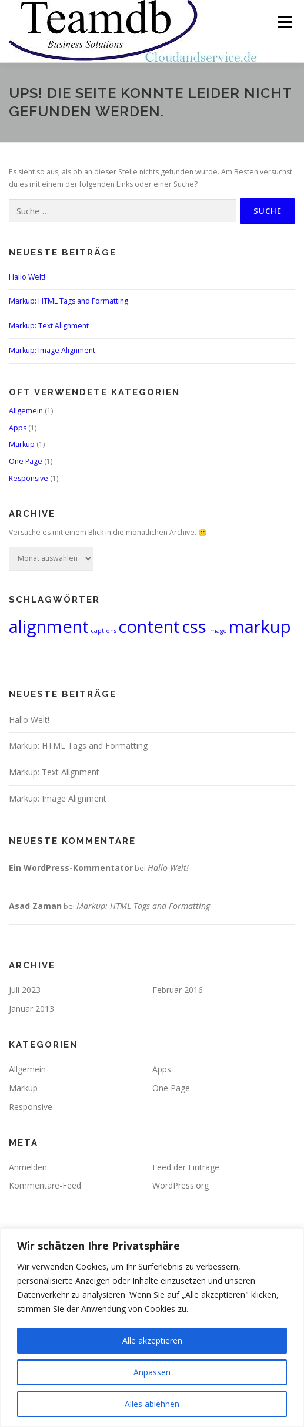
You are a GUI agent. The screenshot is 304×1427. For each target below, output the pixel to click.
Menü (284, 22)
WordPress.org (180, 1185)
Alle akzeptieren (152, 1340)
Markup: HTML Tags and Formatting (68, 301)
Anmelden (28, 1167)
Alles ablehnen (152, 1403)
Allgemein (26, 411)
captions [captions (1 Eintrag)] (103, 631)
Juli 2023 (25, 989)
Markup (22, 444)
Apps (17, 428)
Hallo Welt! (27, 277)
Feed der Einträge (185, 1167)
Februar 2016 (177, 989)
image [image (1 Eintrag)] (217, 631)
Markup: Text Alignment (49, 326)
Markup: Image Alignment (52, 350)
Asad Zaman (35, 905)
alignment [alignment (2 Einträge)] (49, 626)
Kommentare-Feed (45, 1185)
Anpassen (152, 1372)
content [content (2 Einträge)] (149, 626)
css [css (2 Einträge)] (194, 626)
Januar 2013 (31, 1008)
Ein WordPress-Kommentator (71, 867)
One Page (25, 461)
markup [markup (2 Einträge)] (260, 626)
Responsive (28, 478)
